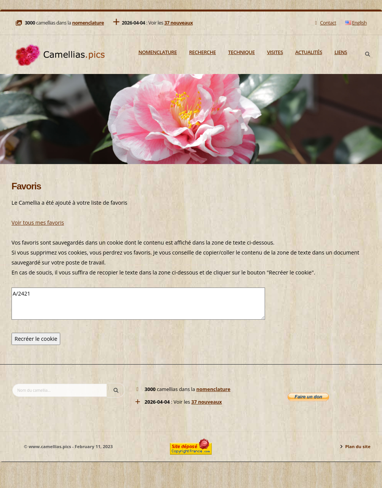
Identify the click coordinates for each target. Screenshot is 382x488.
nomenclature (88, 23)
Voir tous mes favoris (38, 222)
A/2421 (138, 304)
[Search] (367, 54)
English (356, 23)
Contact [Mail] (324, 23)
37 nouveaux (178, 23)
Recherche (202, 52)
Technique (241, 52)
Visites (275, 52)
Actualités (308, 52)
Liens (340, 52)
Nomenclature (157, 52)
